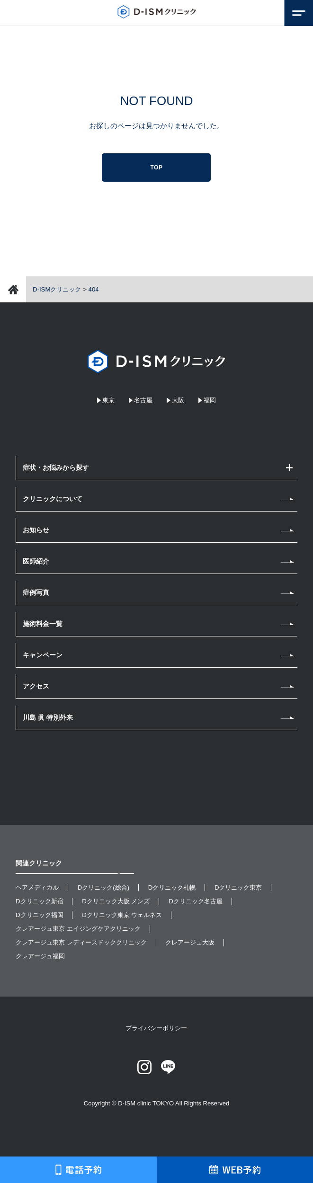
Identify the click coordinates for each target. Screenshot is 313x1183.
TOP (156, 167)
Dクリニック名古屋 (196, 901)
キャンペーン (43, 655)
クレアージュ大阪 (190, 942)
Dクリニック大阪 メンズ (116, 901)
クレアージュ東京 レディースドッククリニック (81, 942)
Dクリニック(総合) (103, 887)
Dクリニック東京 (238, 887)
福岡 (210, 400)
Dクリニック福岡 (39, 914)
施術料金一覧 (43, 623)
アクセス (36, 686)
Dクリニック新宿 (39, 901)
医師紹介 (36, 561)
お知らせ (36, 530)
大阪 (178, 400)
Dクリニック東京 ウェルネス (122, 914)
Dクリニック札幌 (172, 887)
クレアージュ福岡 (40, 956)
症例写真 (36, 592)
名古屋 (143, 400)
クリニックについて (52, 499)
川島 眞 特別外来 (48, 717)
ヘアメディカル (37, 887)
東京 (108, 400)
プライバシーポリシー (156, 1028)
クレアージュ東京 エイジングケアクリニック (78, 928)
